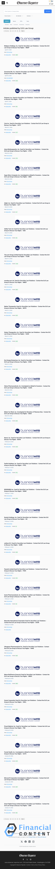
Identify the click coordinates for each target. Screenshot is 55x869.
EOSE (17, 369)
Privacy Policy (32, 837)
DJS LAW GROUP (10, 78)
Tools (28, 21)
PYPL (17, 472)
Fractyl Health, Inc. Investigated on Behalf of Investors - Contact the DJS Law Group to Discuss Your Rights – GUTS (27, 753)
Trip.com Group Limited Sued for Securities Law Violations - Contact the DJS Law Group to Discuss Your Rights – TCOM (26, 255)
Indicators (29, 15)
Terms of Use (34, 865)
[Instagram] (33, 842)
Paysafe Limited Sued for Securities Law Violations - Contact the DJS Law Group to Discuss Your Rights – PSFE (26, 570)
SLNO (17, 341)
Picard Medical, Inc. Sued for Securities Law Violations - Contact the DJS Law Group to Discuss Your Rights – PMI (27, 727)
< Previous (6, 31)
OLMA (17, 395)
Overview (7, 24)
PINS (16, 106)
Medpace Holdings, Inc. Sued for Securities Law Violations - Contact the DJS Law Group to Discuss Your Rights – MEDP (26, 46)
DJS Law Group (9, 52)
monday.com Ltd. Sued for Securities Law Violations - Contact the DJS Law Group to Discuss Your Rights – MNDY (26, 281)
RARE (17, 655)
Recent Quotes (8, 15)
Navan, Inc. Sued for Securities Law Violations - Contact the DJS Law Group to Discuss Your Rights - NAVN (27, 438)
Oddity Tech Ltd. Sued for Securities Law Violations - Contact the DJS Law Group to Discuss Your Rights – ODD (26, 229)
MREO (17, 683)
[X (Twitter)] (21, 842)
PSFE (16, 578)
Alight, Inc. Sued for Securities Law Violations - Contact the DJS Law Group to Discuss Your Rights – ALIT (27, 204)
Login (51, 4)
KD (16, 526)
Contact (28, 865)
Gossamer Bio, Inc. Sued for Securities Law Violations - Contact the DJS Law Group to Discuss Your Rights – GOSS (26, 72)
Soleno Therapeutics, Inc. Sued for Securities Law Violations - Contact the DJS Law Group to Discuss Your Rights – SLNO (27, 333)
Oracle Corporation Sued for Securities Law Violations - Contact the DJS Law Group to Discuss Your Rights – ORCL (26, 701)
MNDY (17, 289)
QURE (17, 552)
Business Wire (8, 80)
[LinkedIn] (29, 842)
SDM (16, 812)
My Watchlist (18, 15)
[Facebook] (25, 842)
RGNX (17, 498)
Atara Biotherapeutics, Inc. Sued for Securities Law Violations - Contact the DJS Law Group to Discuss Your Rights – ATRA (26, 150)
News (11, 24)
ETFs (21, 21)
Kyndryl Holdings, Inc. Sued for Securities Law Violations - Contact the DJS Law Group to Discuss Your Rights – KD (26, 518)
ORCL (17, 709)
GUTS (17, 761)
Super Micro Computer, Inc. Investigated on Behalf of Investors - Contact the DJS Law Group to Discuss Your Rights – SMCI (26, 176)
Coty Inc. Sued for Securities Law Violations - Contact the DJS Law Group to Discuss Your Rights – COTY (26, 124)
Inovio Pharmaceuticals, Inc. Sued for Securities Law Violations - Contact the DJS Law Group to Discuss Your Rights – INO (26, 595)
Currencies (16, 24)
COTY (17, 132)
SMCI (17, 184)
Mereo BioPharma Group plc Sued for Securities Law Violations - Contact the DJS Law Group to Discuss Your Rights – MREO (26, 675)
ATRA (17, 158)
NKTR (17, 315)
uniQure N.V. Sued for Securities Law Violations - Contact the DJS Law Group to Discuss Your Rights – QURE (26, 544)
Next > (22, 31)
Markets (7, 21)
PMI (16, 735)
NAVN (17, 446)
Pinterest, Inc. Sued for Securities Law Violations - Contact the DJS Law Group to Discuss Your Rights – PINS (27, 98)
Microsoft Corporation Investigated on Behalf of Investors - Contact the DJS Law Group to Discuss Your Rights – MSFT (26, 779)
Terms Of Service (42, 837)
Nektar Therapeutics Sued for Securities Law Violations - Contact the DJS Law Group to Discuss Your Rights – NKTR (27, 307)
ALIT (16, 212)
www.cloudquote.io (39, 833)
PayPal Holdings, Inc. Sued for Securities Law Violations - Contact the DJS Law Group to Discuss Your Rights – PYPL (27, 464)
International (21, 24)
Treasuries (27, 24)
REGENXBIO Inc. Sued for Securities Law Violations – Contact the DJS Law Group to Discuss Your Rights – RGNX (26, 490)
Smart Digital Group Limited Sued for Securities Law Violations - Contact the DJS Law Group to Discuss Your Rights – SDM (26, 804)
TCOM (17, 263)
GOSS (17, 80)
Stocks (14, 21)
